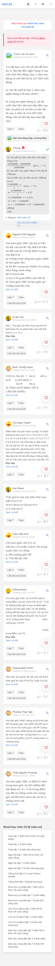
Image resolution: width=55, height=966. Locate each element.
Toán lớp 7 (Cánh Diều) (20, 844)
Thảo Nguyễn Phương (24, 772)
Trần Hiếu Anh (20, 534)
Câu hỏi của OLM (16, 303)
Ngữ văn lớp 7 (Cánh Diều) (22, 862)
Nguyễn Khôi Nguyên (24, 234)
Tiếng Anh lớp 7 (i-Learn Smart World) (24, 875)
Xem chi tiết (12, 289)
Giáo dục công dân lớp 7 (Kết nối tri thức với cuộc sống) (26, 932)
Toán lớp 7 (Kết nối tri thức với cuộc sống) (26, 837)
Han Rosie (18, 488)
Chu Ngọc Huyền (21, 422)
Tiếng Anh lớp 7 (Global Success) (25, 881)
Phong (17, 147)
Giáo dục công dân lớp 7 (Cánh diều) (26, 938)
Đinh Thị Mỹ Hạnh (22, 367)
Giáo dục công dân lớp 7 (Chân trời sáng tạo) (26, 945)
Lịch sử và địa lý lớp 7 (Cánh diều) (25, 916)
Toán (21, 128)
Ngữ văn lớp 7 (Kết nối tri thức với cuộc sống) (25, 856)
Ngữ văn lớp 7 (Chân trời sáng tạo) (26, 868)
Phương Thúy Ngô (22, 712)
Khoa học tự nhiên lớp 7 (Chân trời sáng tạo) (25, 902)
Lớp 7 (10, 128)
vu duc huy (18, 317)
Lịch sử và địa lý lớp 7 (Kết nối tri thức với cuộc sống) (25, 910)
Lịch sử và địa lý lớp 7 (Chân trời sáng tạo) (25, 923)
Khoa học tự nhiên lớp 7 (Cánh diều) (26, 895)
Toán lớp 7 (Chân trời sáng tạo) (24, 849)
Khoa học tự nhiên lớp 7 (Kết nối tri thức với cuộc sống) (26, 888)
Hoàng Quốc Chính (22, 668)
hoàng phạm (19, 589)
